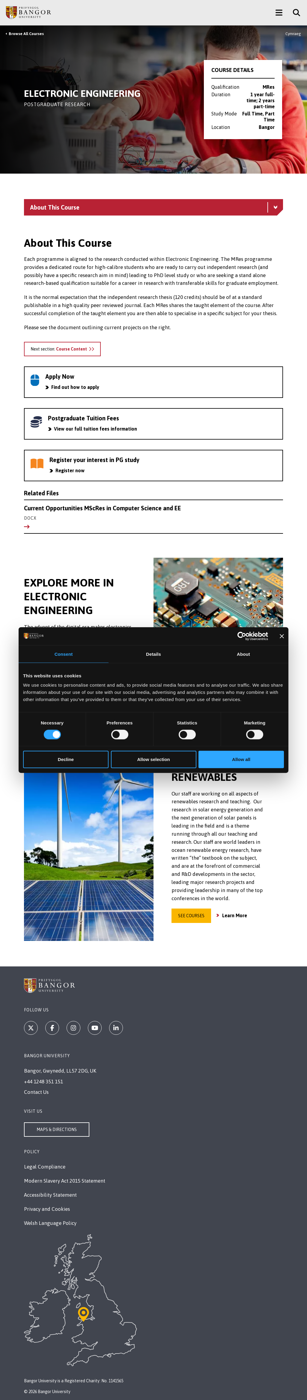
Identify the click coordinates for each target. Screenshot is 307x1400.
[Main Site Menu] (279, 12)
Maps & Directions (57, 1129)
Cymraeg (293, 34)
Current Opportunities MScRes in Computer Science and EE (153, 513)
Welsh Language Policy (50, 1223)
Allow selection (153, 759)
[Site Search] (294, 12)
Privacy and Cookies (47, 1209)
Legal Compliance (44, 1167)
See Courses (191, 915)
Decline (66, 759)
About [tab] (243, 653)
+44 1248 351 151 (43, 1082)
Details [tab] (153, 653)
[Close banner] (282, 636)
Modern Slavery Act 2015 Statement (64, 1181)
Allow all (241, 759)
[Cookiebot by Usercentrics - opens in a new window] (242, 635)
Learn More (234, 915)
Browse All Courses (26, 33)
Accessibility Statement (50, 1195)
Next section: (62, 349)
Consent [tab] (64, 653)
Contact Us (36, 1092)
